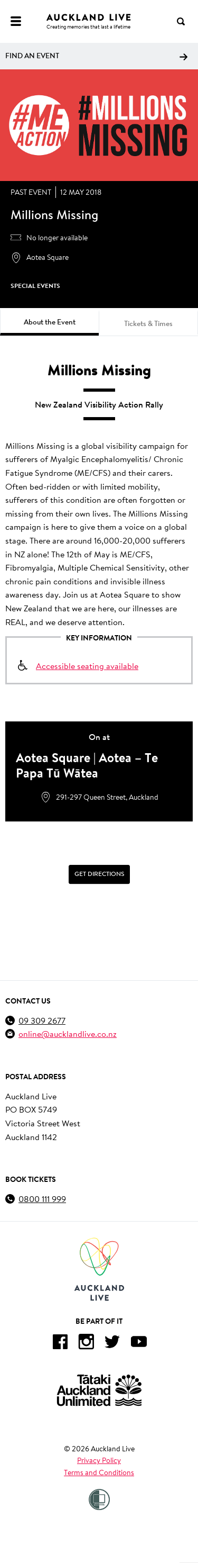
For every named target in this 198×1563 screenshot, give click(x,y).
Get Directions (99, 874)
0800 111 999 (42, 1198)
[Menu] (15, 21)
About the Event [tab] (50, 322)
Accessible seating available (87, 665)
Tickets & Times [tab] (148, 323)
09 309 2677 (41, 1020)
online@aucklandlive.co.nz (67, 1033)
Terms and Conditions (99, 1472)
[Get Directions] (99, 874)
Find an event (96, 55)
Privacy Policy (99, 1460)
